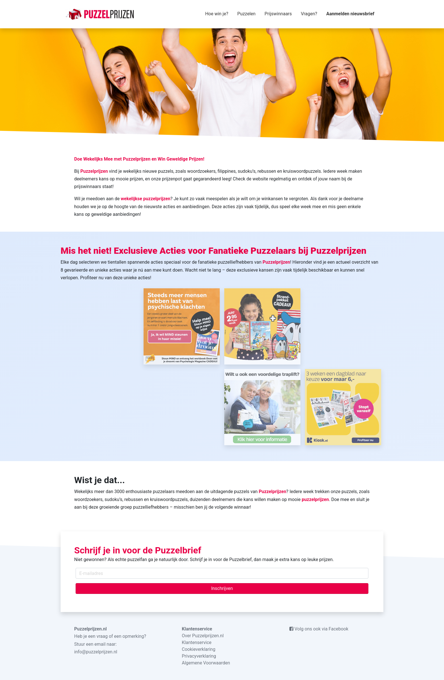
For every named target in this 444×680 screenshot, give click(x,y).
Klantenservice (197, 642)
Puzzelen (246, 13)
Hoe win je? (216, 13)
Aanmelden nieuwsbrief (350, 13)
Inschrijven (222, 588)
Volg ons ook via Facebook (318, 629)
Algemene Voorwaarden (206, 663)
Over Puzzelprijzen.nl (203, 635)
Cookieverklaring (198, 649)
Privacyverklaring (199, 656)
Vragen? (309, 13)
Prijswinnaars (278, 13)
